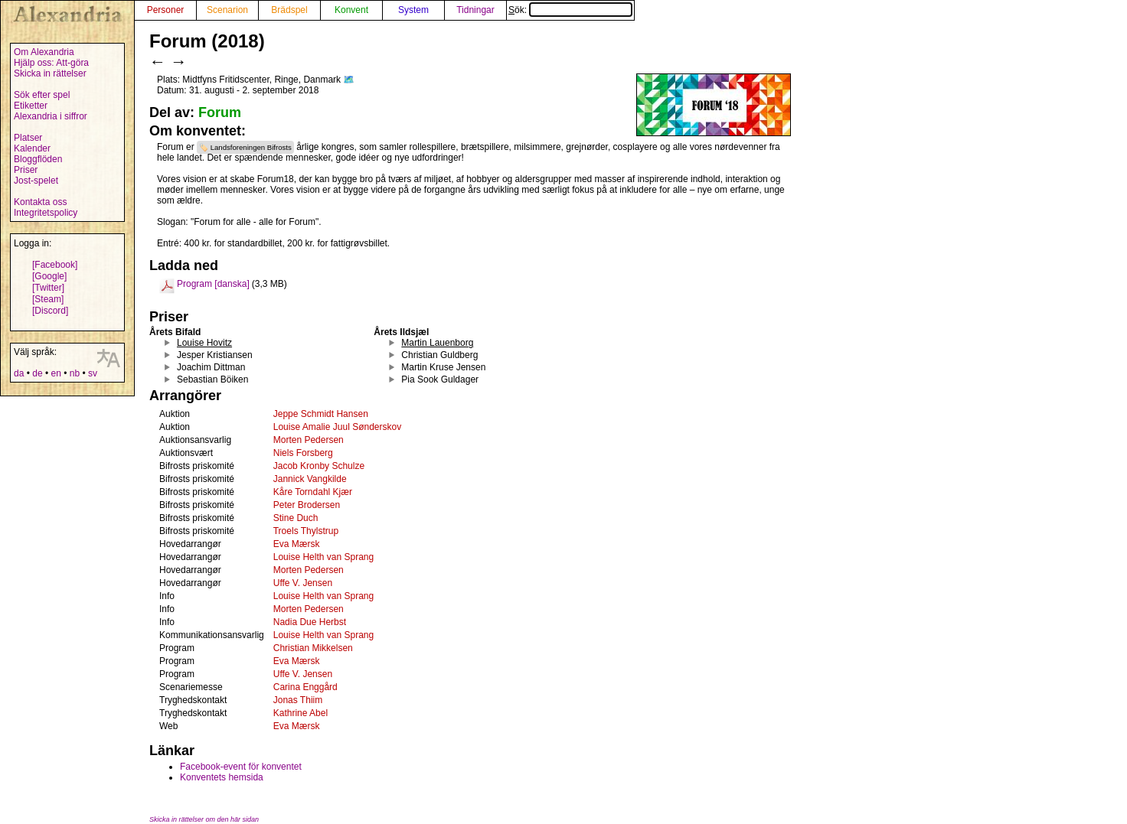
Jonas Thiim (297, 700)
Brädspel (289, 10)
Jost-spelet (36, 180)
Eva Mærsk (296, 544)
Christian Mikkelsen (313, 648)
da (19, 373)
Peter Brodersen (306, 505)
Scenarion (227, 10)
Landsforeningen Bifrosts (251, 147)
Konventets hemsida (221, 777)
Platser (28, 137)
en (55, 373)
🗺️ (348, 79)
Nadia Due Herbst (309, 622)
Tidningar (475, 10)
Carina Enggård (305, 687)
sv (92, 373)
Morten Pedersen (308, 440)
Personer (166, 10)
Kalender (32, 148)
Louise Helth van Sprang (323, 557)
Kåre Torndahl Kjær (312, 492)
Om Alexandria (44, 52)
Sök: (570, 10)
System (413, 10)
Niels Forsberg (303, 453)
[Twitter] (48, 287)
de (37, 373)
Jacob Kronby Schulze (318, 466)
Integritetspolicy (45, 212)
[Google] (49, 276)
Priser (26, 169)
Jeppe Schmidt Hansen (320, 414)
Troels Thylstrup (305, 531)
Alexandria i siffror (50, 116)
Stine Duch (295, 518)
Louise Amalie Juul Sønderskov (337, 427)
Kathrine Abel (300, 713)
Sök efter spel (42, 95)
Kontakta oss (40, 202)
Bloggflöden (38, 159)
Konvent (351, 10)
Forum (219, 112)
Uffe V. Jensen (302, 583)
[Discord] (50, 310)
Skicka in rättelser (50, 73)
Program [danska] (213, 283)
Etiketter (30, 105)
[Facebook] (54, 264)
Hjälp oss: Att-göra (51, 62)
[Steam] (48, 299)
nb (75, 373)
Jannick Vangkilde (310, 479)
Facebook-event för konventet (241, 766)
